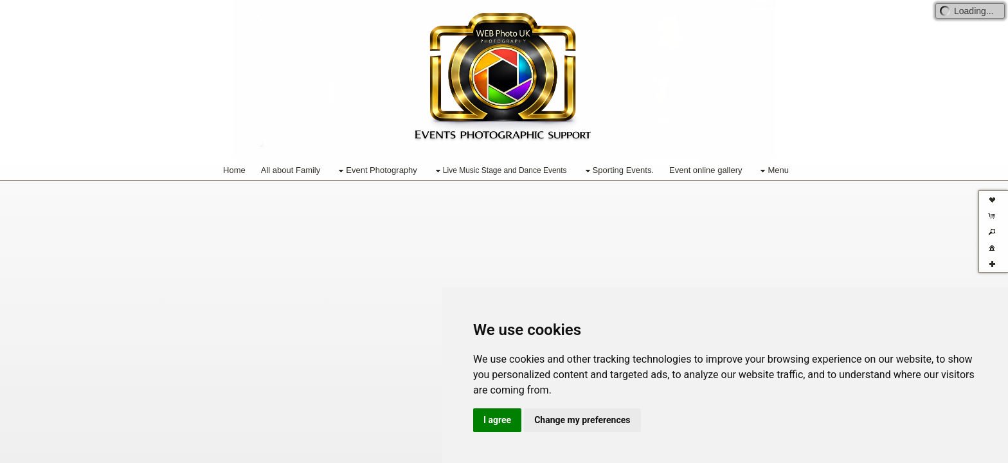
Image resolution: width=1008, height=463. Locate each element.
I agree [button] (497, 420)
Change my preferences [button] (582, 420)
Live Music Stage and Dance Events (500, 171)
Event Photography (376, 170)
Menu (773, 170)
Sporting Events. (618, 170)
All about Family (290, 170)
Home (234, 170)
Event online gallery (705, 170)
